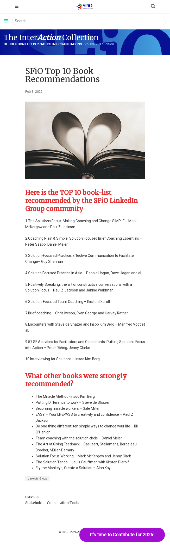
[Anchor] (84, 209)
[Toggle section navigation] (6, 21)
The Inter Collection (51, 37)
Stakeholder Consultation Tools (52, 503)
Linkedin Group (37, 478)
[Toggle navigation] (16, 6)
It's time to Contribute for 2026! (122, 534)
